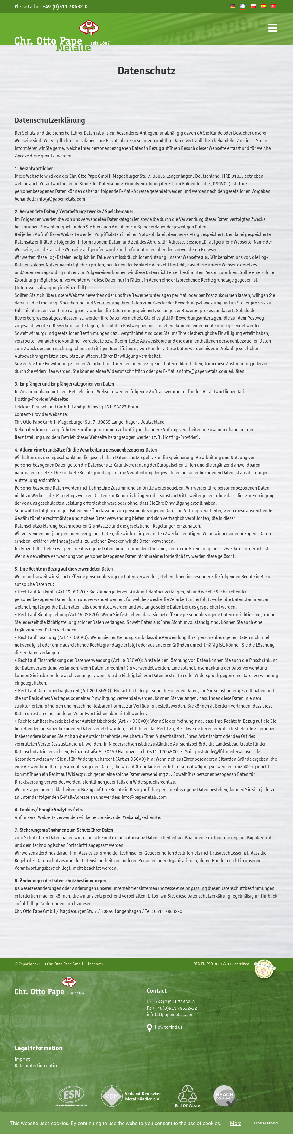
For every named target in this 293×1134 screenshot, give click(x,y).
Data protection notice (36, 1065)
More (235, 1123)
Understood (266, 1123)
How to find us (168, 1027)
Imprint (22, 1059)
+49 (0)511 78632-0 (65, 6)
